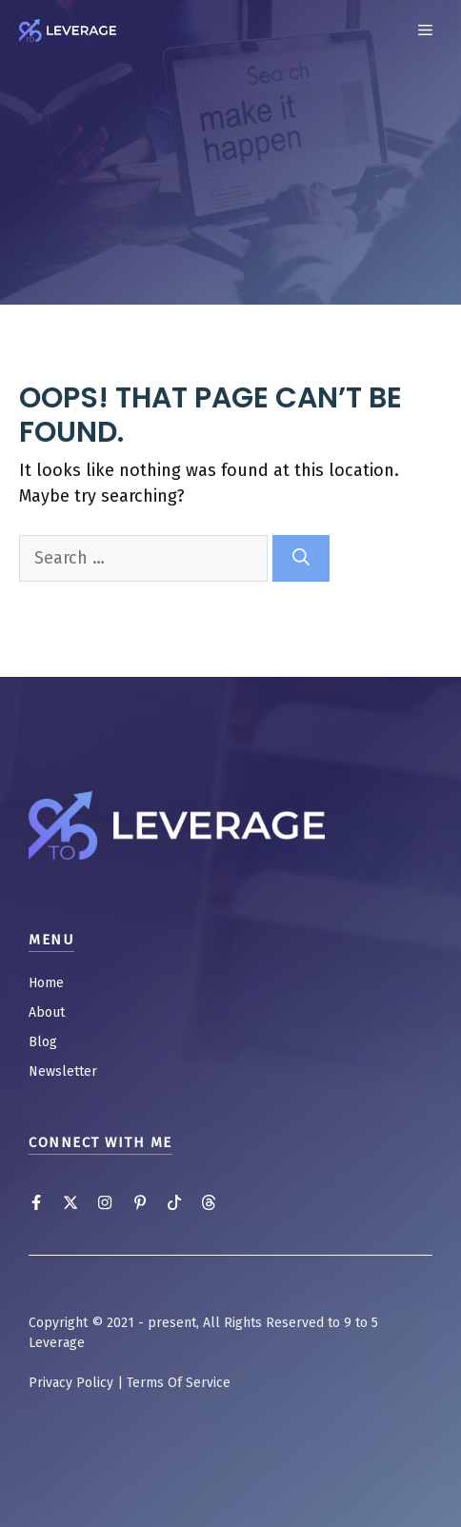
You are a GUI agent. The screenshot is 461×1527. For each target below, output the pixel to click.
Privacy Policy (71, 1383)
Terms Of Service (178, 1383)
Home (46, 983)
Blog (43, 1042)
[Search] (301, 558)
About (47, 1012)
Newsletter (63, 1071)
